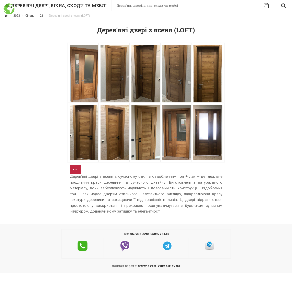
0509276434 (159, 234)
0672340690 (139, 234)
